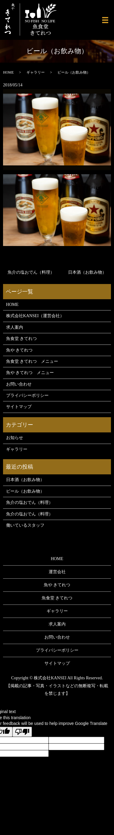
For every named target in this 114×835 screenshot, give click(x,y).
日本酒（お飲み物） (87, 272)
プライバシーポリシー (27, 395)
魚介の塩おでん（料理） (31, 272)
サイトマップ (19, 406)
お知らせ (14, 437)
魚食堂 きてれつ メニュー (32, 361)
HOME (8, 72)
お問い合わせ (19, 384)
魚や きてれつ (19, 350)
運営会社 (57, 572)
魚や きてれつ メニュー (30, 372)
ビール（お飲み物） (25, 491)
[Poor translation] (22, 732)
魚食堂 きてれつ (21, 338)
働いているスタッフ (25, 525)
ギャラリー (35, 72)
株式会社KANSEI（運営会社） (35, 316)
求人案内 (14, 327)
